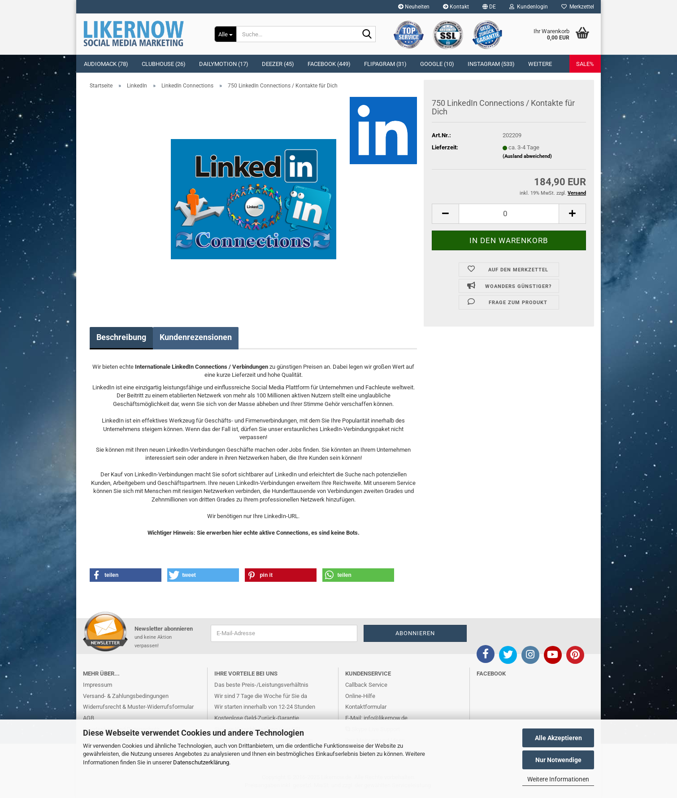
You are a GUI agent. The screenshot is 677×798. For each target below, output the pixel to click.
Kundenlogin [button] (528, 7)
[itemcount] (509, 214)
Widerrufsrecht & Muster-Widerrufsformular (138, 706)
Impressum (97, 684)
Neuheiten (414, 7)
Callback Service (366, 684)
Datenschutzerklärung (201, 762)
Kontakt (456, 7)
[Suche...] (225, 34)
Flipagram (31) (385, 64)
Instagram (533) (491, 64)
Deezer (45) (278, 64)
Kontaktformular (365, 706)
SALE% (585, 64)
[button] (489, 6)
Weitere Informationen (558, 779)
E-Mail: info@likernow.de (376, 718)
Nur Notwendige (558, 759)
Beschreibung (121, 337)
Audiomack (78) (106, 64)
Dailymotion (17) (223, 64)
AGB (88, 718)
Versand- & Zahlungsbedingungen (126, 696)
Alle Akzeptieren (558, 737)
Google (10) (437, 64)
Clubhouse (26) (164, 64)
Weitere (540, 64)
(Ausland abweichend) (527, 156)
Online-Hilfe (360, 696)
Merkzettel (577, 7)
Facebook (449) (329, 64)
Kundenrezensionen (196, 337)
